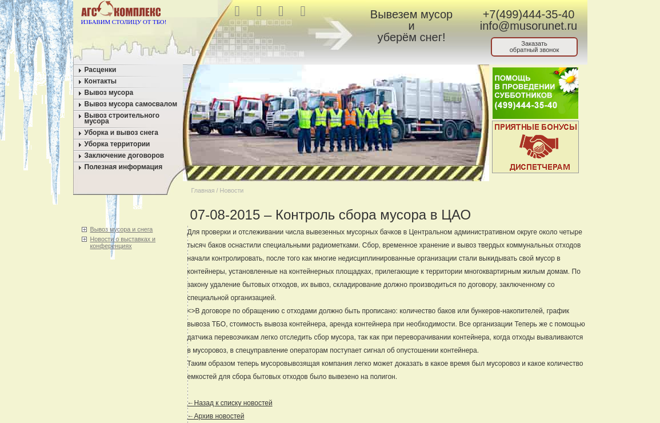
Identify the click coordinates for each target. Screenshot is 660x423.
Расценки (101, 70)
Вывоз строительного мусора (122, 118)
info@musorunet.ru (528, 25)
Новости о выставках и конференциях (123, 242)
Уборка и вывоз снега (122, 132)
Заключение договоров (125, 155)
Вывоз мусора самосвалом (131, 104)
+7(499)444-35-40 (529, 14)
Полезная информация (124, 167)
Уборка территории (117, 144)
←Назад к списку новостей (230, 403)
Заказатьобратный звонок (534, 46)
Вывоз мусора (109, 92)
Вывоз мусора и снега (121, 229)
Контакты (101, 81)
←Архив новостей (216, 416)
